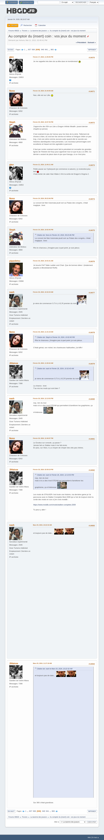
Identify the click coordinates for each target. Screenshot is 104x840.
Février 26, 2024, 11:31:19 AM (43, 331)
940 (42, 49)
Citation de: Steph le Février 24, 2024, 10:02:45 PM (56, 337)
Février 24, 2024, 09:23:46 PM (43, 198)
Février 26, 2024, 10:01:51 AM (43, 260)
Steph (12, 122)
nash (11, 292)
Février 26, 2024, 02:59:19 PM (43, 469)
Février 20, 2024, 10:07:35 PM (43, 122)
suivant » (92, 42)
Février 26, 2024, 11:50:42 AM (43, 363)
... (27, 49)
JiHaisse (13, 363)
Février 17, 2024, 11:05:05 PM (43, 56)
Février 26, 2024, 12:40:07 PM (43, 438)
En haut (11, 811)
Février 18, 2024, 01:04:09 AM (43, 90)
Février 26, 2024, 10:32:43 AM (43, 292)
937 (29, 49)
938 (33, 49)
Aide (89, 837)
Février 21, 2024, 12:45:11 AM (43, 164)
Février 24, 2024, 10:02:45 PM (43, 229)
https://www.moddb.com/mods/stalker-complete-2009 (54, 504)
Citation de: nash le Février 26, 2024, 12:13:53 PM (55, 475)
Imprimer (92, 49)
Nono (12, 90)
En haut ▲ (95, 837)
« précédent (81, 42)
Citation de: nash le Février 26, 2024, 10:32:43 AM (55, 368)
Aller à (56, 822)
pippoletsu (14, 260)
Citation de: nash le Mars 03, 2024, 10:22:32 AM (54, 668)
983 (52, 49)
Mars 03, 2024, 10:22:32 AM (42, 525)
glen (11, 57)
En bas (10, 49)
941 (46, 49)
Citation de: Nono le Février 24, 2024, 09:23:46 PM (55, 235)
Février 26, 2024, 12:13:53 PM (43, 398)
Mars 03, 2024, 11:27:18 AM (42, 663)
